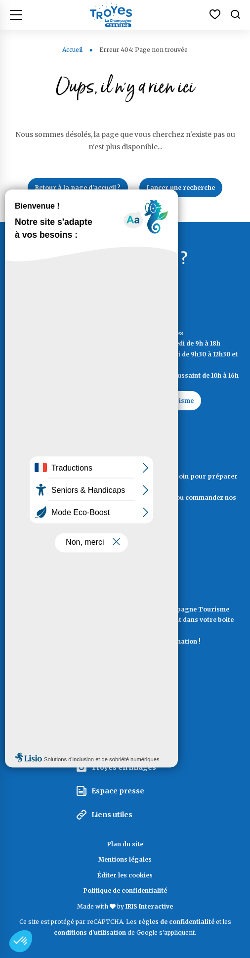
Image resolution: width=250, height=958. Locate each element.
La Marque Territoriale (132, 695)
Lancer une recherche (181, 187)
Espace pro (111, 719)
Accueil (72, 49)
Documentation (125, 544)
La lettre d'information (125, 666)
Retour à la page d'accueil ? (78, 187)
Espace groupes (120, 743)
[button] (21, 941)
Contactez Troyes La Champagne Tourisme (125, 400)
